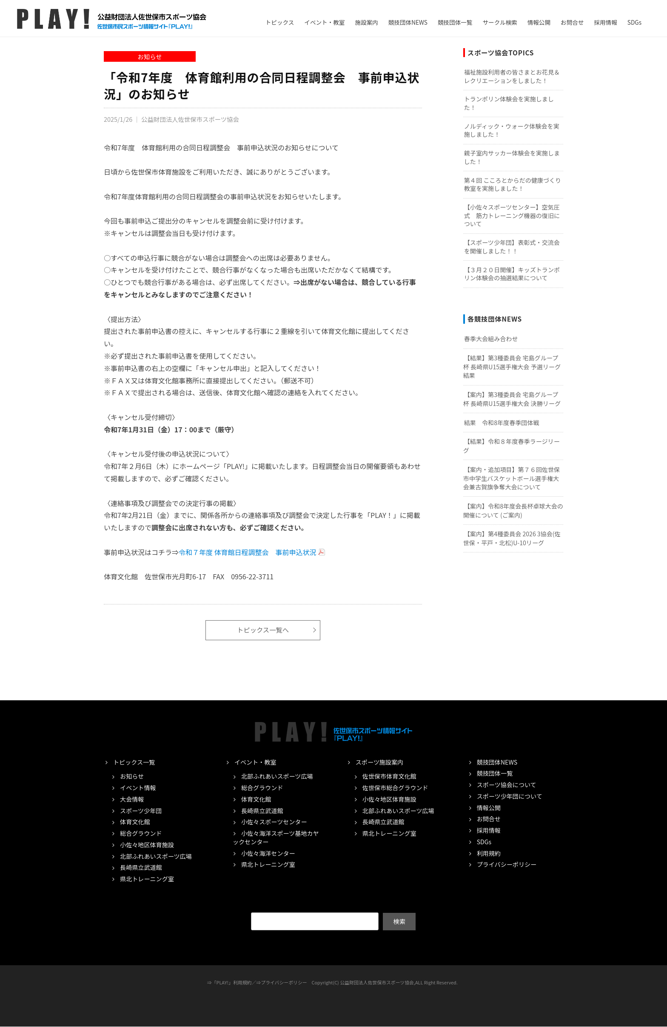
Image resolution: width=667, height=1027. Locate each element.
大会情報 (132, 799)
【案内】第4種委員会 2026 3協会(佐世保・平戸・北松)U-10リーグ (512, 538)
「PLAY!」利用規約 (232, 982)
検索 (399, 921)
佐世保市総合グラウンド (395, 787)
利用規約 (489, 853)
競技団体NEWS (408, 22)
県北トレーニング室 (147, 879)
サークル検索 (500, 22)
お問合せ (572, 22)
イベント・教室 (324, 22)
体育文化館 (135, 822)
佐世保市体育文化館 (389, 776)
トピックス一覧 (134, 762)
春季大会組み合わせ (491, 338)
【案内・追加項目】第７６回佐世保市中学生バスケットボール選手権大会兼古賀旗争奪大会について (511, 478)
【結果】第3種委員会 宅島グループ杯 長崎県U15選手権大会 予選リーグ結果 (512, 367)
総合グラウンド (141, 833)
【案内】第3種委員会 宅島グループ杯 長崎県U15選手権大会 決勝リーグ (512, 399)
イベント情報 (138, 787)
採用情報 (605, 22)
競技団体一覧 (455, 22)
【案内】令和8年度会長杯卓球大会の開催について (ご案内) (513, 510)
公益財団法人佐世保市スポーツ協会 (190, 119)
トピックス (279, 22)
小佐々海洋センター (268, 853)
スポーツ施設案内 (379, 762)
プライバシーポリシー (507, 864)
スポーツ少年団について (509, 796)
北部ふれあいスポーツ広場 (156, 856)
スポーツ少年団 (141, 810)
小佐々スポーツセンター (274, 822)
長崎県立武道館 (141, 867)
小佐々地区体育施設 (147, 844)
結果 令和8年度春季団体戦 (501, 422)
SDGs (634, 22)
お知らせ (149, 56)
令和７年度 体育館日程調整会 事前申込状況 (247, 552)
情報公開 (538, 22)
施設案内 (366, 22)
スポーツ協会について (506, 784)
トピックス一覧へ (263, 630)
